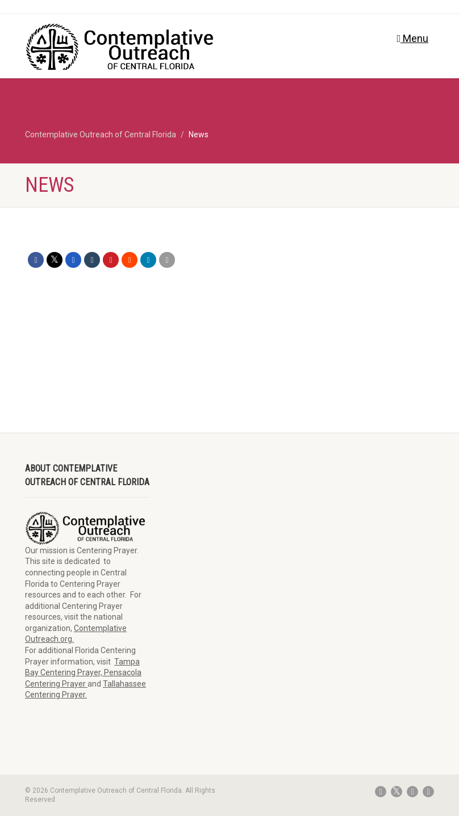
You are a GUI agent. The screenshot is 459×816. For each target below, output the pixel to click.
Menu (412, 38)
